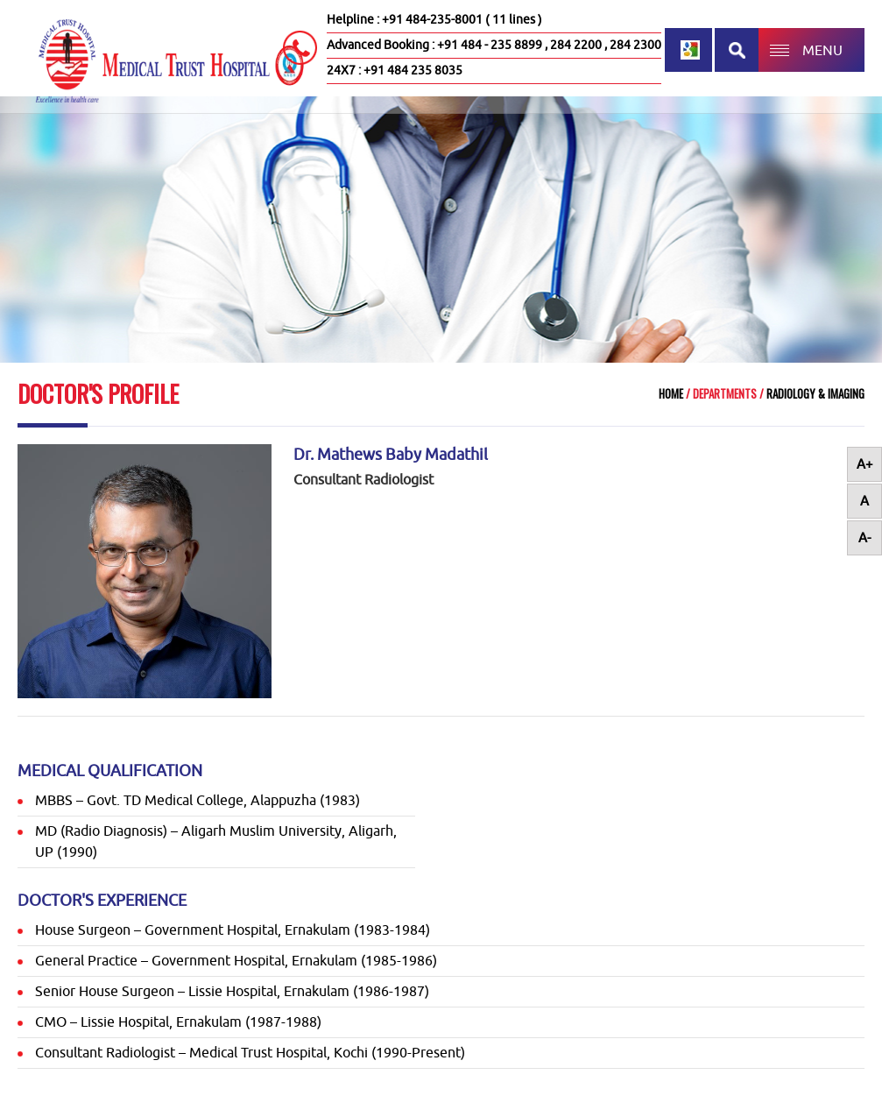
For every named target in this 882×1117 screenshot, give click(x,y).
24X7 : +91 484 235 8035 (394, 70)
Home (671, 393)
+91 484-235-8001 (432, 19)
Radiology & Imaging (814, 393)
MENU (822, 51)
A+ (864, 464)
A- (864, 538)
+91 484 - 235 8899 (489, 45)
